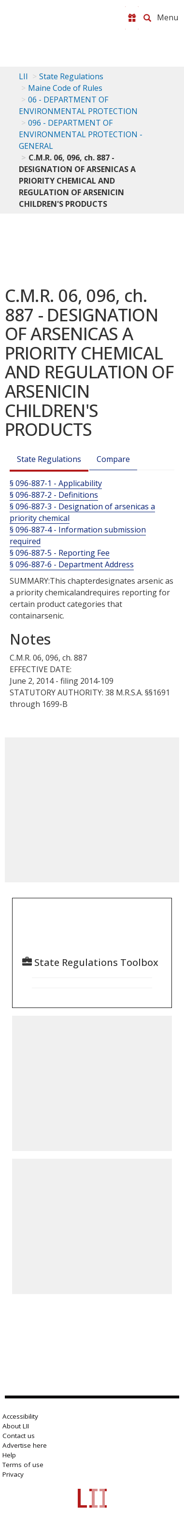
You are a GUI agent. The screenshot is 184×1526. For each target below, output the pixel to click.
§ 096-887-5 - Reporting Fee (60, 552)
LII (23, 76)
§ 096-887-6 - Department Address (72, 564)
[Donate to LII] (132, 17)
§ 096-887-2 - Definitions (54, 494)
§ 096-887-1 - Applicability (56, 483)
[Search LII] (147, 17)
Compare (113, 459)
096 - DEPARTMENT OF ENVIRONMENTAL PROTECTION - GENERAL (80, 134)
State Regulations (71, 76)
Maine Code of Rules (65, 88)
